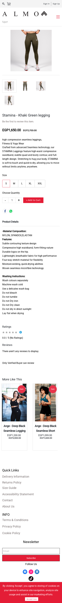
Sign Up (56, 4)
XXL (40, 183)
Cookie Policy (11, 533)
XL (30, 183)
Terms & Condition (14, 520)
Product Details (10, 221)
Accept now (32, 599)
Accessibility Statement (18, 494)
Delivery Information (15, 476)
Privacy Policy (11, 526)
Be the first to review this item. (18, 121)
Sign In (46, 4)
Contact (7, 500)
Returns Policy (11, 482)
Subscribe (31, 558)
